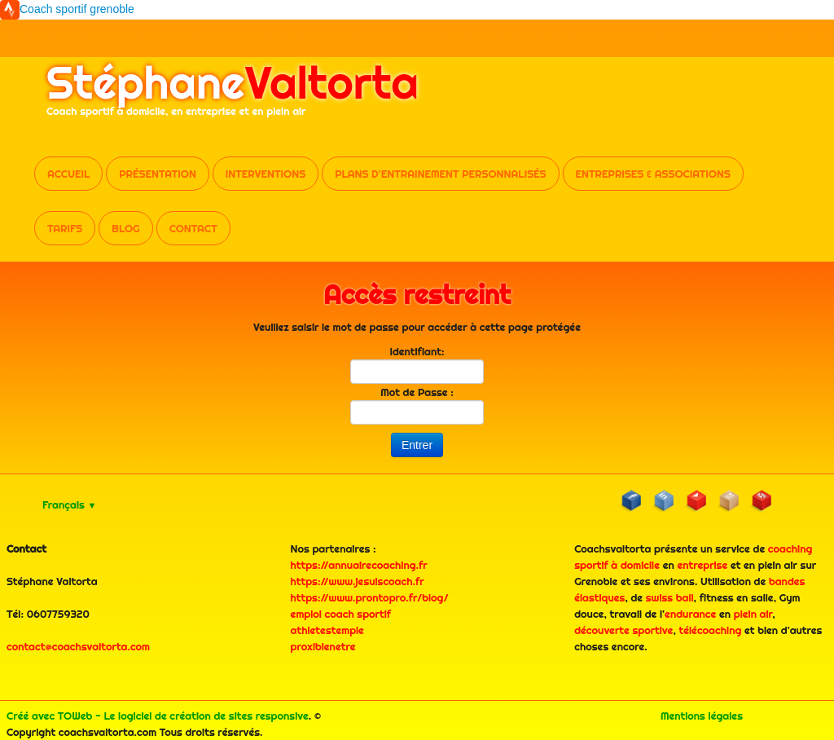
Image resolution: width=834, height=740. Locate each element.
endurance (690, 613)
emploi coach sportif (341, 613)
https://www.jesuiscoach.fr (357, 581)
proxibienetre (323, 646)
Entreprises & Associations (653, 173)
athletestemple (327, 629)
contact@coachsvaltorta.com (78, 646)
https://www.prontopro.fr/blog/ (370, 597)
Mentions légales (702, 715)
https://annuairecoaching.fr (359, 564)
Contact (193, 228)
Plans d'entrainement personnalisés (440, 173)
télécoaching (710, 629)
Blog (125, 228)
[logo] (232, 96)
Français (69, 504)
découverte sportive (623, 629)
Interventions (265, 173)
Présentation (157, 173)
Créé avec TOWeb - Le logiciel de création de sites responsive (158, 715)
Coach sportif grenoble (77, 8)
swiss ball (670, 597)
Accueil (68, 173)
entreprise (702, 564)
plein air (753, 613)
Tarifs (64, 228)
